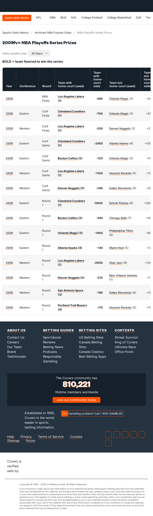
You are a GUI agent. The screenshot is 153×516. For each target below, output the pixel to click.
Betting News (53, 347)
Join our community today (76, 400)
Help (10, 437)
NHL (74, 17)
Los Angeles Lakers (71, 96)
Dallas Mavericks (120, 188)
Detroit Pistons (118, 203)
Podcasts (50, 352)
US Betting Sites (91, 337)
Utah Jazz (116, 262)
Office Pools (124, 352)
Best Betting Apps (92, 356)
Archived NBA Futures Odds (53, 32)
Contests (124, 330)
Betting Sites (93, 330)
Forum (30, 441)
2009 (9, 98)
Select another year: (14, 53)
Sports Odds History (15, 32)
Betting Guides (58, 330)
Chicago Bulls (118, 218)
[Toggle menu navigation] (148, 6)
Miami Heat (116, 247)
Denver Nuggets (120, 128)
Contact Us (15, 337)
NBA (53, 17)
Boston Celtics (68, 158)
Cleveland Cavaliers (71, 111)
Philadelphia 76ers (121, 230)
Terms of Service (51, 437)
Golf (138, 17)
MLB (63, 17)
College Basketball (119, 17)
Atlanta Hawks (118, 143)
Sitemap (13, 441)
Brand (11, 352)
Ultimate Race (125, 347)
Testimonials (16, 356)
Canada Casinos (91, 352)
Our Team (14, 347)
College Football (91, 17)
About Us (16, 330)
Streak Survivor (126, 337)
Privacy (26, 437)
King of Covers (126, 342)
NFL (40, 17)
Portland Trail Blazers (72, 305)
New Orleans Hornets (123, 275)
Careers (13, 342)
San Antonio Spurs (70, 290)
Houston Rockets (120, 173)
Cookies (76, 437)
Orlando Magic (118, 98)
